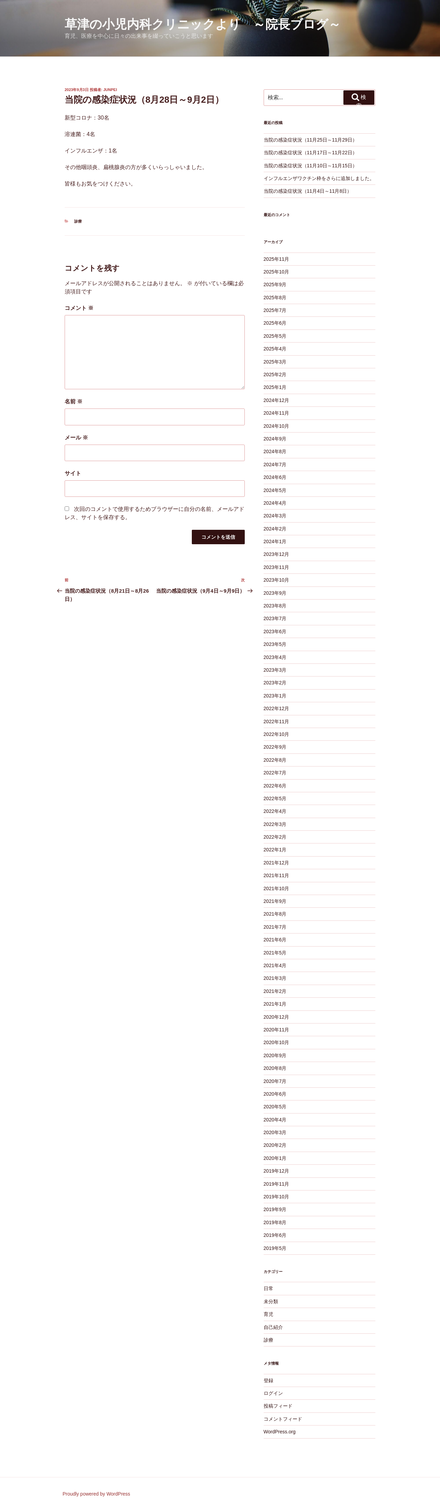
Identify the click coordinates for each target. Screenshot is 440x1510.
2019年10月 (276, 1196)
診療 (78, 221)
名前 (73, 401)
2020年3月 (275, 1132)
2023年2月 (275, 682)
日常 (268, 1288)
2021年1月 (275, 1004)
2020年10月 (276, 1042)
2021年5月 (275, 952)
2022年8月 (275, 760)
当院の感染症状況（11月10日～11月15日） (310, 165)
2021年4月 (275, 965)
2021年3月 (275, 978)
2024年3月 (275, 515)
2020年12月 (276, 1017)
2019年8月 (275, 1222)
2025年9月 (275, 284)
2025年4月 (275, 348)
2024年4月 (275, 503)
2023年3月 (275, 670)
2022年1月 (275, 849)
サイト (73, 473)
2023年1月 (275, 695)
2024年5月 (275, 490)
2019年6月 (275, 1235)
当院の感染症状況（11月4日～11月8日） (308, 191)
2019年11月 (276, 1184)
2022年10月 (276, 734)
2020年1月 (275, 1158)
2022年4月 (275, 811)
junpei (110, 90)
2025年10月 (276, 272)
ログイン (273, 1393)
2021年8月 (275, 914)
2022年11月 (276, 721)
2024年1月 (275, 541)
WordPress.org (280, 1431)
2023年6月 (275, 631)
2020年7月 (275, 1081)
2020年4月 (275, 1119)
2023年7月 (275, 618)
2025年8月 (275, 297)
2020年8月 (275, 1068)
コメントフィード (283, 1419)
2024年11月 (276, 413)
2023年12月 (276, 554)
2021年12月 (276, 862)
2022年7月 (275, 772)
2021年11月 (276, 875)
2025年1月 (275, 387)
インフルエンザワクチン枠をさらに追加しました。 (319, 178)
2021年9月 (275, 901)
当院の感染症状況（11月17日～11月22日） (310, 152)
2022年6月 (275, 785)
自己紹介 (273, 1327)
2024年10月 (276, 426)
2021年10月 (276, 888)
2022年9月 (275, 747)
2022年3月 (275, 824)
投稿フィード (278, 1406)
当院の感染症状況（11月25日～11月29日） (310, 140)
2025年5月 (275, 336)
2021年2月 (275, 991)
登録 (268, 1380)
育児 (268, 1314)
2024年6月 (275, 477)
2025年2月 (275, 374)
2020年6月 (275, 1094)
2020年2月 (275, 1145)
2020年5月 (275, 1106)
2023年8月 (275, 605)
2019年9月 (275, 1209)
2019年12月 (276, 1171)
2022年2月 (275, 837)
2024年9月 (275, 438)
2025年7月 (275, 310)
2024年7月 (275, 464)
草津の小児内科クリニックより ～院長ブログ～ (203, 24)
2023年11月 (276, 567)
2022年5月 (275, 798)
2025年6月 (275, 323)
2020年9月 (275, 1055)
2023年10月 (276, 580)
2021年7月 (275, 927)
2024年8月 (275, 451)
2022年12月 (276, 708)
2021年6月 (275, 939)
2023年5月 (275, 644)
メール (76, 437)
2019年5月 (275, 1248)
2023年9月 (275, 593)
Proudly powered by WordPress (96, 1494)
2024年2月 (275, 529)
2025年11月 (276, 259)
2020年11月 (276, 1029)
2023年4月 (275, 657)
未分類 (271, 1301)
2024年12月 (276, 400)
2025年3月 (275, 362)
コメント (79, 308)
